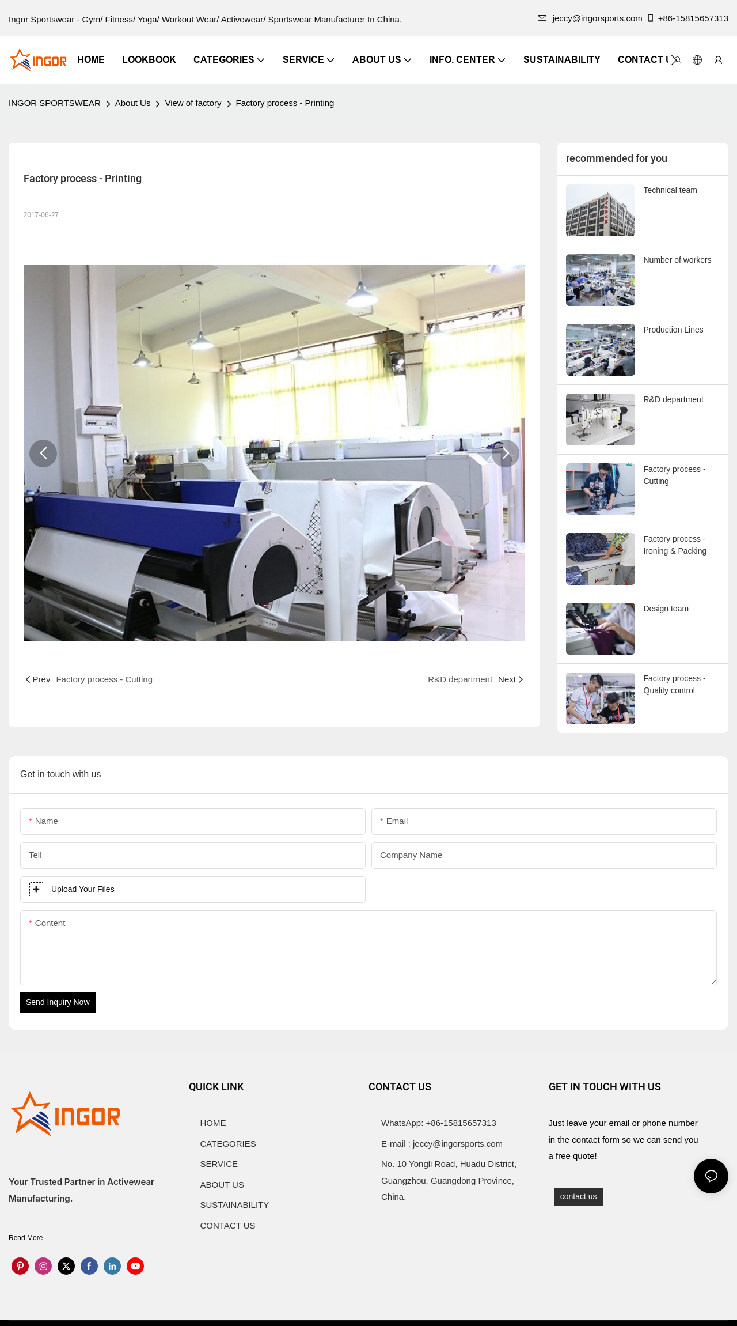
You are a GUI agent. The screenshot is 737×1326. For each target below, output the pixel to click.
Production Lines (674, 329)
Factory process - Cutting (675, 475)
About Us (133, 103)
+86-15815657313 (687, 18)
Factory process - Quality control (675, 684)
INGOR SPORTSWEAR (55, 103)
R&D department (674, 399)
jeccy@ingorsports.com (590, 18)
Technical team (670, 190)
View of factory (193, 103)
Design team (666, 608)
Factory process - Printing (285, 103)
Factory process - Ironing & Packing (675, 545)
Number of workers (678, 260)
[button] (674, 60)
